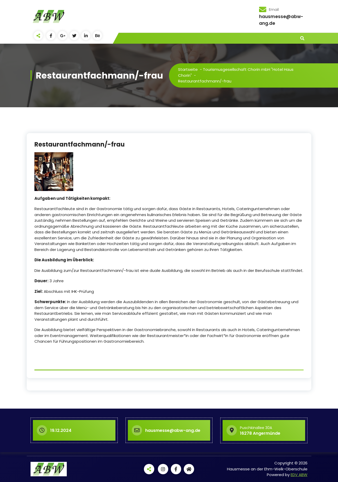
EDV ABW (299, 474)
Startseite (188, 69)
